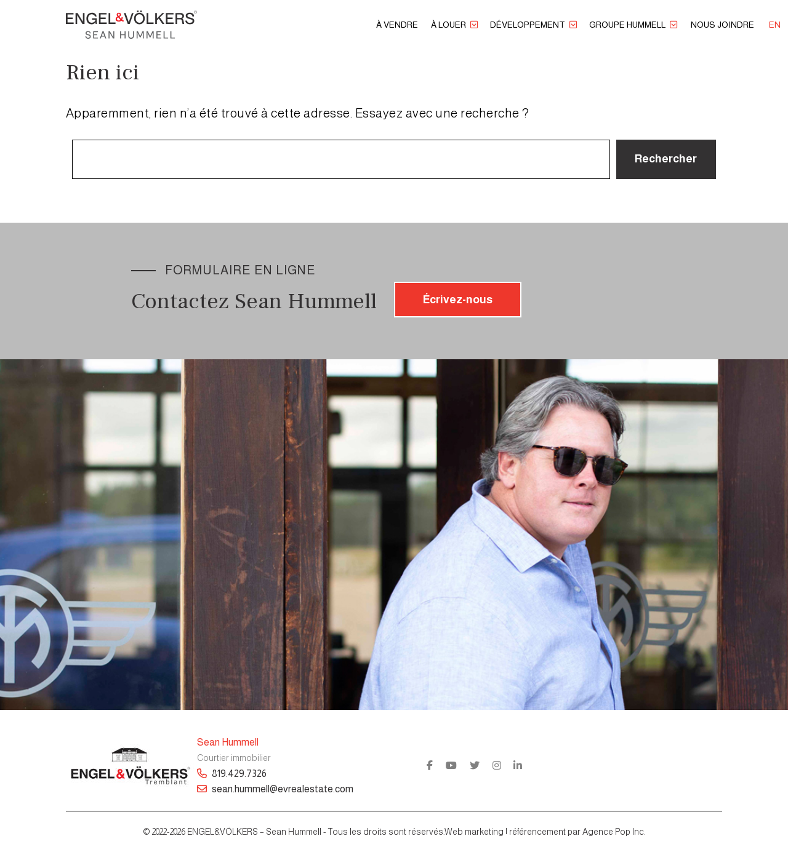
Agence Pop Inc (613, 832)
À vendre (397, 25)
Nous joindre (722, 25)
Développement (527, 25)
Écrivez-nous (457, 299)
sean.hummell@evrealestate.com (275, 789)
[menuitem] (775, 24)
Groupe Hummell (627, 25)
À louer (448, 25)
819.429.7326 (232, 773)
